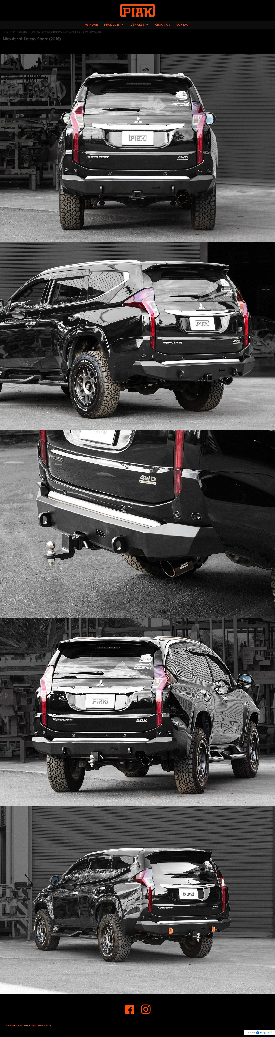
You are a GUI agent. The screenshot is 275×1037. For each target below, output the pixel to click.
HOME (6, 32)
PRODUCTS (20, 32)
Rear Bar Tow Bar (56, 32)
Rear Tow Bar (37, 32)
